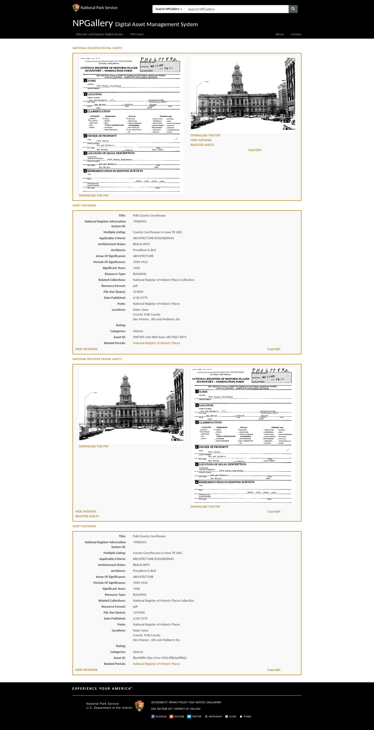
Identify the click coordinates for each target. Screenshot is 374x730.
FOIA (191, 702)
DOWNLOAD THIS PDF (94, 195)
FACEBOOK (159, 716)
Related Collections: (112, 280)
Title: (122, 215)
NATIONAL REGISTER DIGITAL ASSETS (97, 48)
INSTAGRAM (213, 716)
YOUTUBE (176, 716)
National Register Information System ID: (105, 223)
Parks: (121, 304)
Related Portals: (115, 343)
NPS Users (137, 34)
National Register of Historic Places (156, 343)
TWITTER (194, 716)
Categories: (118, 331)
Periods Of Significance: (110, 262)
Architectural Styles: (112, 244)
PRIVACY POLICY (178, 702)
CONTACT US (181, 708)
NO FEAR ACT (165, 708)
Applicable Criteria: (112, 238)
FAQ (153, 708)
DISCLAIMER (214, 702)
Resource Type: (115, 274)
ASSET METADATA (84, 205)
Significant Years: (114, 268)
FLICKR (230, 716)
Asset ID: (120, 337)
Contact (296, 34)
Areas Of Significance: (111, 256)
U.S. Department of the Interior (109, 707)
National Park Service (102, 703)
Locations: (119, 310)
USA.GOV (195, 708)
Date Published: (115, 298)
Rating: (121, 325)
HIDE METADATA (86, 349)
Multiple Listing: (115, 232)
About (279, 34)
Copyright (254, 150)
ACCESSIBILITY (159, 702)
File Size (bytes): (115, 292)
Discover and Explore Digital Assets (99, 34)
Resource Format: (114, 286)
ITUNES (245, 716)
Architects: (118, 250)
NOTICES (200, 702)
